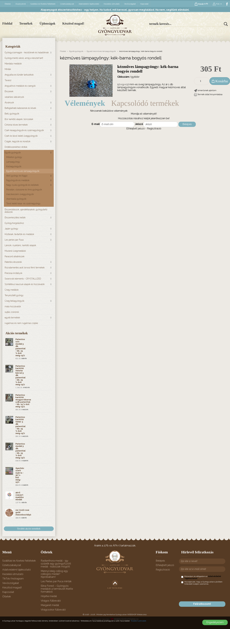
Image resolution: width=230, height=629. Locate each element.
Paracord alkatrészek (14, 256)
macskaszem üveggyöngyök (20, 194)
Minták (8, 69)
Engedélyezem (215, 622)
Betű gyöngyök (12, 113)
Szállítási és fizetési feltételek (43, 4)
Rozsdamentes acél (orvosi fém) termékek (25, 267)
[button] (205, 90)
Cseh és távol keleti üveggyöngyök (21, 136)
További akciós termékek (28, 528)
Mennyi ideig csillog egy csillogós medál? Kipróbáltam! (54, 574)
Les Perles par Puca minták (56, 581)
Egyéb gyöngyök (13, 152)
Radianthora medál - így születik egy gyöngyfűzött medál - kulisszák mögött (56, 563)
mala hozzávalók (13, 306)
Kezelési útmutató (111, 4)
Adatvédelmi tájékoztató (89, 4)
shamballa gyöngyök (16, 199)
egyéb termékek (12, 317)
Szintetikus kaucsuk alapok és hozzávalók (25, 284)
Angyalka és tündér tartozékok (19, 74)
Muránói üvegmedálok (15, 251)
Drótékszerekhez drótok (16, 147)
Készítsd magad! (73, 23)
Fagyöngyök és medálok (17, 180)
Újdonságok (47, 23)
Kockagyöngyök (13, 166)
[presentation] (204, 593)
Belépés (187, 124)
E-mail (96, 124)
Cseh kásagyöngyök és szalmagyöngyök (24, 130)
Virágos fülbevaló (51, 600)
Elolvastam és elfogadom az (201, 577)
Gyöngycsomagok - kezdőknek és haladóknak (27, 52)
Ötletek (8, 4)
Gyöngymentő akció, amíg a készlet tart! (24, 58)
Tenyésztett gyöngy (14, 295)
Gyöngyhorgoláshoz (14, 223)
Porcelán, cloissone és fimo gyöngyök (24, 189)
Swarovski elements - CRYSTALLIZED (23, 278)
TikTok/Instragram (13, 578)
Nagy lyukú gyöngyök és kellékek (22, 185)
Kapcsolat (144, 4)
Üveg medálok (12, 290)
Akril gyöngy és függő (16, 175)
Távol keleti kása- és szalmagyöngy (23, 203)
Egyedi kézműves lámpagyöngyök (22, 171)
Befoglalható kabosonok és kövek (20, 108)
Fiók (217, 4)
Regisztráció (154, 128)
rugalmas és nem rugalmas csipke (21, 323)
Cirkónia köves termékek (16, 125)
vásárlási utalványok (14, 97)
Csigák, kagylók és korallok (17, 141)
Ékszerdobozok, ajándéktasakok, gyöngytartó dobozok (26, 210)
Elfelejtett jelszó (135, 128)
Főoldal (7, 23)
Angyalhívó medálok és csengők (20, 86)
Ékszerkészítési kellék (15, 217)
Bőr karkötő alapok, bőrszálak (19, 119)
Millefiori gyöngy (14, 157)
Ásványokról (20, 4)
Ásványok (9, 102)
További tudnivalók (138, 621)
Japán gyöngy (11, 228)
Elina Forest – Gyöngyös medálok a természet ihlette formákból (57, 588)
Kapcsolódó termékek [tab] (145, 103)
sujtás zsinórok (12, 312)
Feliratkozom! (202, 603)
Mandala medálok (13, 63)
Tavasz (8, 80)
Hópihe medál (49, 596)
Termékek (26, 23)
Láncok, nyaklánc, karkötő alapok (20, 245)
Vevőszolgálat (130, 4)
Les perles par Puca (14, 240)
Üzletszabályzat (67, 4)
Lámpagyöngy (13, 162)
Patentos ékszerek (13, 262)
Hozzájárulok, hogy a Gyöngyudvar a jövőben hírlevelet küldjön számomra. (201, 583)
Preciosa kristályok (13, 273)
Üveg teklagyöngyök (14, 301)
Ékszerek (9, 91)
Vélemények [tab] (85, 103)
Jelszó (139, 124)
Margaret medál (50, 605)
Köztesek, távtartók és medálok (19, 234)
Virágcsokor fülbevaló (53, 609)
